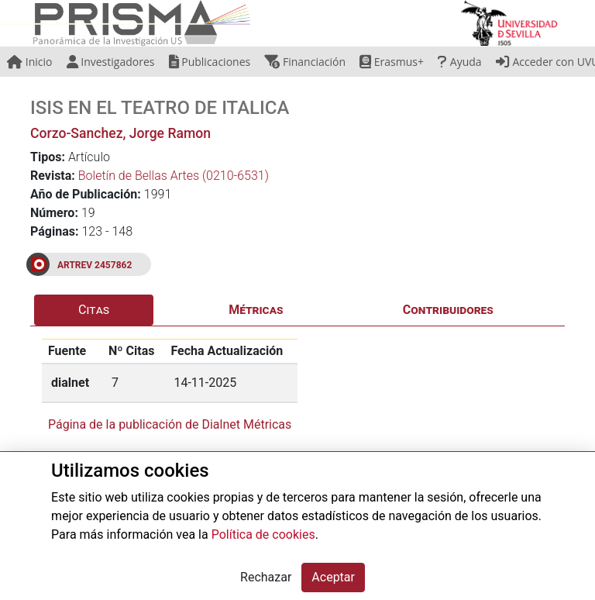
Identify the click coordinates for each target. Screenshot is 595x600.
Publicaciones (210, 61)
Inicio (29, 61)
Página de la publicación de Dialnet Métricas (169, 424)
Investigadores (111, 61)
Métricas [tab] (256, 309)
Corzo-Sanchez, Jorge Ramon (120, 133)
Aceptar (333, 577)
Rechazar (265, 577)
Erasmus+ (391, 61)
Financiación (305, 61)
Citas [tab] (93, 309)
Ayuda (459, 61)
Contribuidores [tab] (448, 309)
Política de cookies (263, 534)
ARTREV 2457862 (94, 265)
